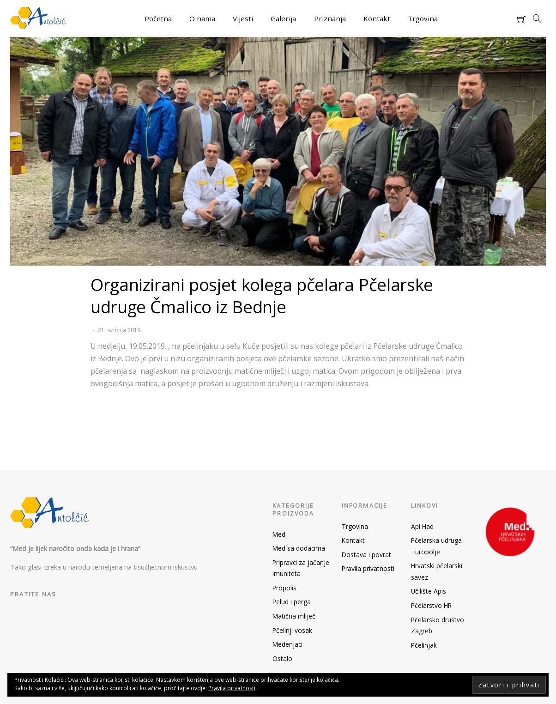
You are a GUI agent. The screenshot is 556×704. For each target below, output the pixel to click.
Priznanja (330, 18)
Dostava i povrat (366, 554)
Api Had (422, 526)
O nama (202, 18)
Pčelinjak (424, 645)
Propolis (284, 587)
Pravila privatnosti (368, 568)
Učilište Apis (428, 591)
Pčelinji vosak (292, 630)
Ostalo (282, 658)
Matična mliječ (293, 616)
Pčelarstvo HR (431, 605)
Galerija (283, 18)
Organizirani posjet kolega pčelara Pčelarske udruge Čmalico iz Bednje (262, 295)
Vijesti (243, 18)
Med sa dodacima (298, 548)
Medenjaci (287, 644)
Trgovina (423, 18)
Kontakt (376, 18)
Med (278, 534)
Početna (158, 18)
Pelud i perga (291, 601)
